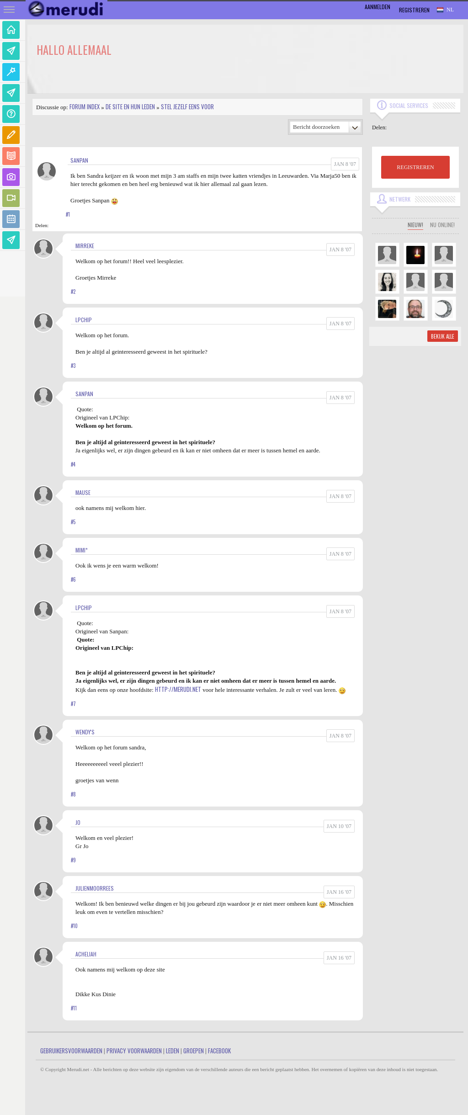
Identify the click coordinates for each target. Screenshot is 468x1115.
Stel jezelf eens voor (187, 106)
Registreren (414, 10)
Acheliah (85, 954)
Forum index (84, 106)
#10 (74, 925)
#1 (68, 214)
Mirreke (84, 246)
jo (77, 822)
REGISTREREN (415, 167)
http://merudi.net (178, 689)
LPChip (83, 320)
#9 (73, 860)
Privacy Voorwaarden (134, 1050)
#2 (73, 291)
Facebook (219, 1050)
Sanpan (79, 160)
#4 (73, 464)
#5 (73, 522)
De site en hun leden (130, 106)
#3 (73, 365)
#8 (73, 794)
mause (82, 492)
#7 (73, 703)
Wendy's (85, 732)
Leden (172, 1050)
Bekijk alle (442, 336)
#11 (74, 1008)
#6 (73, 579)
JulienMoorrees (94, 888)
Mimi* (81, 550)
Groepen (193, 1050)
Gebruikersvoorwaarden (71, 1050)
